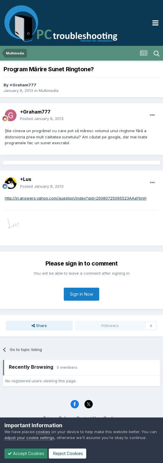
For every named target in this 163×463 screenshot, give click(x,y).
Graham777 (22, 84)
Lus (25, 179)
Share (39, 325)
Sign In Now (81, 294)
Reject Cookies (67, 453)
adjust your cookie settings (29, 437)
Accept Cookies (26, 453)
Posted (41, 118)
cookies (43, 431)
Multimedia (48, 90)
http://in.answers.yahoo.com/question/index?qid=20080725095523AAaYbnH (75, 198)
